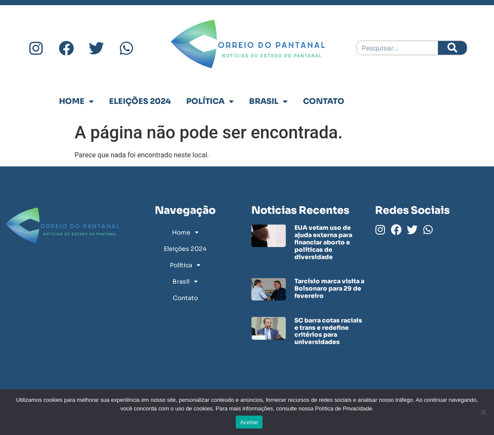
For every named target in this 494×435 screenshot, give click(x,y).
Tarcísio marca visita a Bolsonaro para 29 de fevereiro (329, 288)
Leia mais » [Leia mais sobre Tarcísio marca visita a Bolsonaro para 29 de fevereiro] (308, 305)
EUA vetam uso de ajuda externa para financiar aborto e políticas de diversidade (323, 242)
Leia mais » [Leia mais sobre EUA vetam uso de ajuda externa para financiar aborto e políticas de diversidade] (308, 266)
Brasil (268, 101)
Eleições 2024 (140, 101)
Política (210, 101)
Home (76, 101)
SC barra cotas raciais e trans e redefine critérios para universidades (328, 331)
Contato (323, 101)
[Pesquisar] (452, 48)
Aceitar (249, 422)
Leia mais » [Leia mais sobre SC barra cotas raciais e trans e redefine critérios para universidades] (308, 351)
